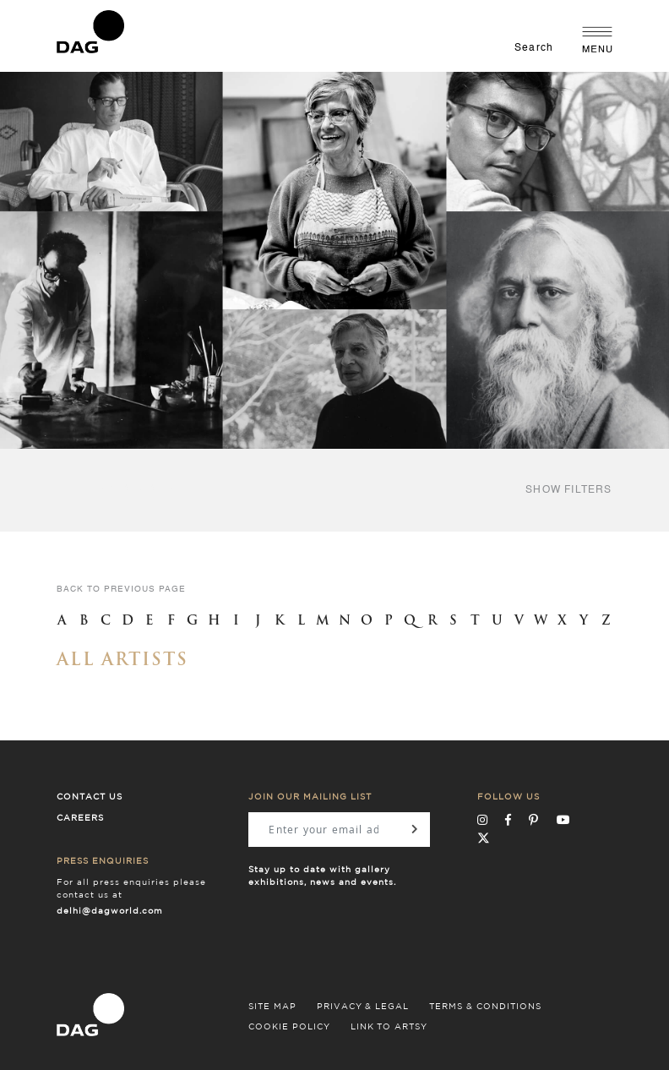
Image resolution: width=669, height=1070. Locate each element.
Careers (80, 818)
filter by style (114, 490)
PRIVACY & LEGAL (363, 1006)
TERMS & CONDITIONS (485, 1006)
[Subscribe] (415, 829)
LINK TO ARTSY (389, 1027)
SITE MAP (272, 1006)
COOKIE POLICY (289, 1027)
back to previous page (121, 589)
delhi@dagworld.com (110, 911)
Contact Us (89, 797)
